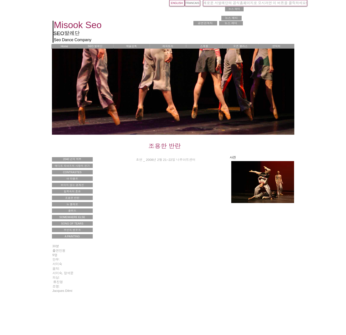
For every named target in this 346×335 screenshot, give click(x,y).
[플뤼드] (72, 210)
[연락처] (276, 46)
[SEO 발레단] (95, 46)
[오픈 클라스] (240, 46)
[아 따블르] (72, 178)
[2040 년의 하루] (72, 159)
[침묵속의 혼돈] (72, 191)
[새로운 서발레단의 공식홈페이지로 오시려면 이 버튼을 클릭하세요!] (255, 3)
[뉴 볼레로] (72, 204)
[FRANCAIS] (192, 3)
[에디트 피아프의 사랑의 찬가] (72, 166)
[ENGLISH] (177, 3)
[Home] (64, 46)
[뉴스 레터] (234, 9)
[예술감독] (132, 46)
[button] (262, 182)
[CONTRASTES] (72, 172)
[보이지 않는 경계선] (72, 185)
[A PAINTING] (72, 236)
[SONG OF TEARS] (72, 223)
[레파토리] (168, 46)
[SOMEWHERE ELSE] (72, 217)
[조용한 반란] (72, 198)
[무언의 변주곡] (72, 230)
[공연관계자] (205, 23)
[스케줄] (204, 46)
